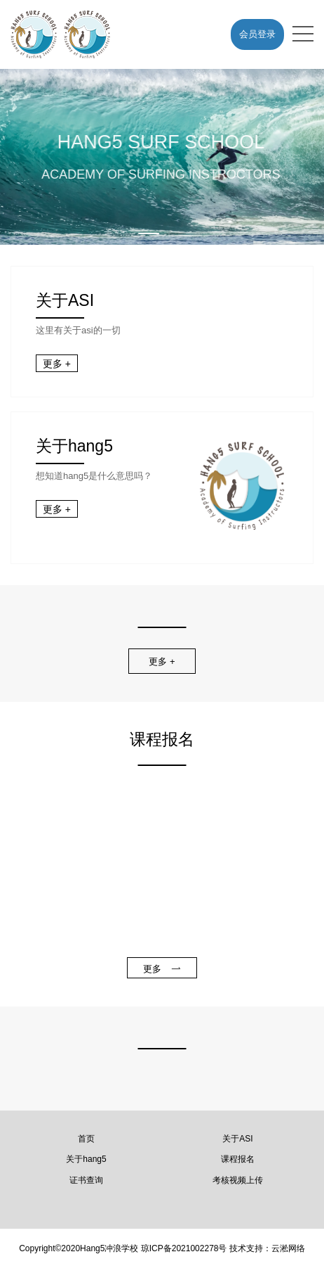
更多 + (57, 363)
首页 (86, 1139)
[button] (148, 233)
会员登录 (257, 34)
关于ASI (237, 1139)
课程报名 (238, 1159)
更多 (162, 969)
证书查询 (86, 1180)
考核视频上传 (237, 1180)
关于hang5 (86, 1159)
